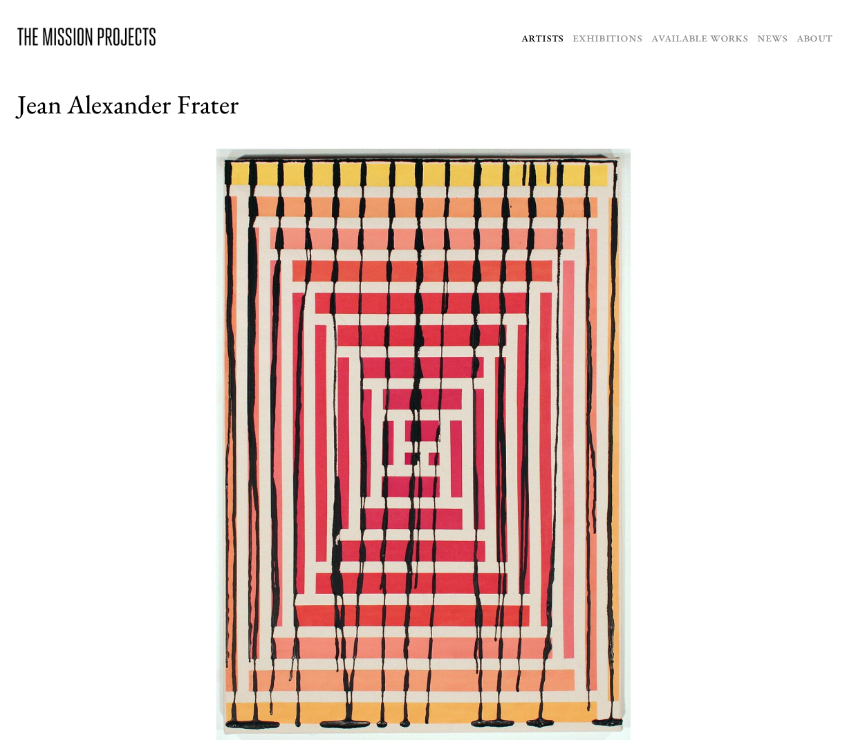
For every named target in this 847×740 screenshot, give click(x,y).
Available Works (699, 37)
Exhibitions (607, 37)
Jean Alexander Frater (128, 104)
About (814, 37)
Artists (542, 37)
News (772, 37)
